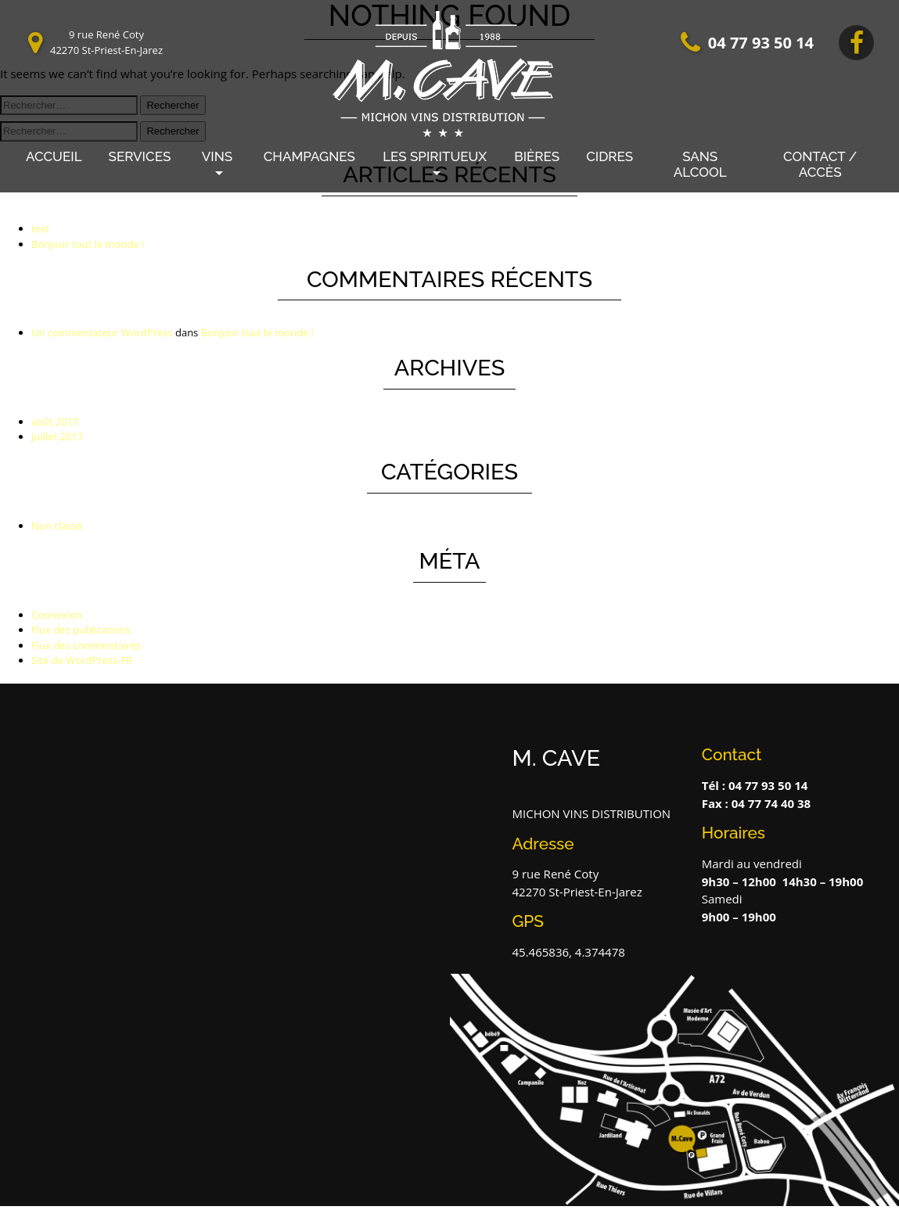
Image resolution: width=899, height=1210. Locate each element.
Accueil (54, 156)
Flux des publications (81, 630)
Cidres (609, 156)
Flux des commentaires (86, 645)
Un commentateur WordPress (102, 332)
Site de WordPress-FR (81, 660)
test (40, 228)
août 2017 (55, 422)
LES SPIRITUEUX (435, 156)
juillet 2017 (57, 436)
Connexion (56, 615)
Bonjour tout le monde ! (87, 244)
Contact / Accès (820, 164)
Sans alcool (700, 164)
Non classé (56, 526)
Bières (536, 156)
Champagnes (309, 156)
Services (140, 156)
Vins (217, 156)
